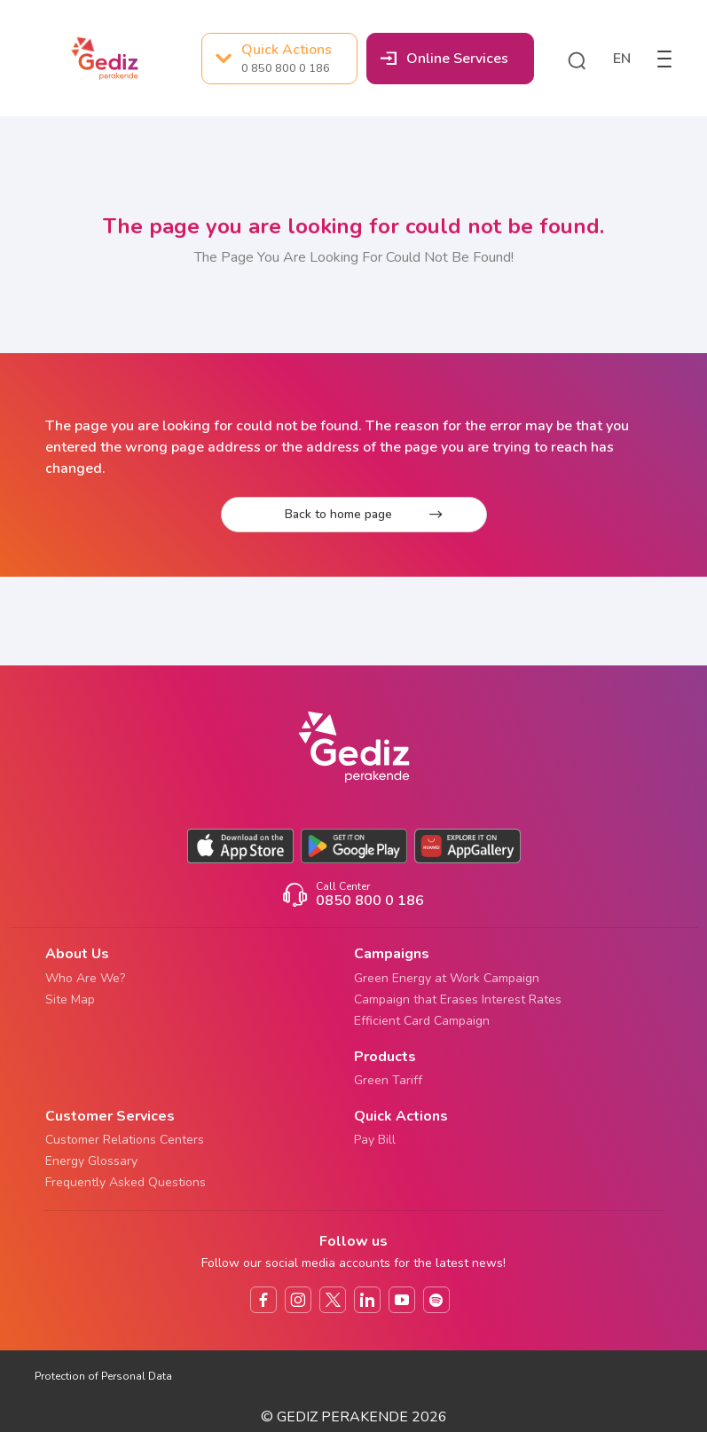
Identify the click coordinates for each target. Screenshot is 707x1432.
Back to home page (363, 514)
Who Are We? (85, 978)
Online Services (444, 58)
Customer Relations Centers (124, 1139)
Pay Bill (375, 1139)
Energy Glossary (91, 1161)
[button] (576, 58)
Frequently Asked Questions (125, 1182)
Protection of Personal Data (103, 1376)
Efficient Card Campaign (422, 1020)
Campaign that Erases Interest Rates (458, 999)
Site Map (70, 999)
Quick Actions (274, 58)
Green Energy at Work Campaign (446, 978)
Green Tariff (388, 1080)
